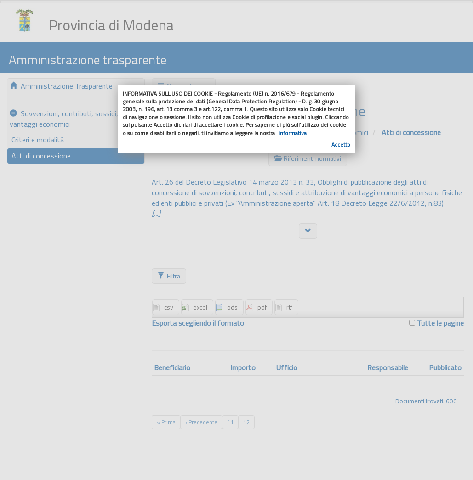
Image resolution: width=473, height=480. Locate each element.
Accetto (340, 144)
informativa (293, 133)
